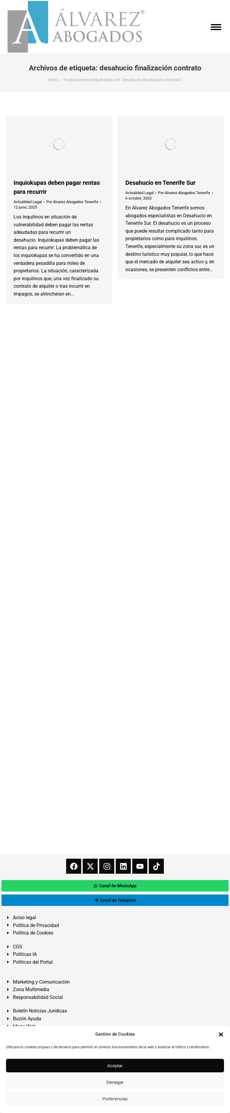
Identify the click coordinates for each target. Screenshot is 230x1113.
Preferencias (114, 1098)
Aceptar (115, 1065)
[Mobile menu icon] (216, 27)
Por (72, 202)
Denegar (115, 1082)
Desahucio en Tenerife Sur (160, 182)
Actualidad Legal (28, 202)
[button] (221, 1034)
